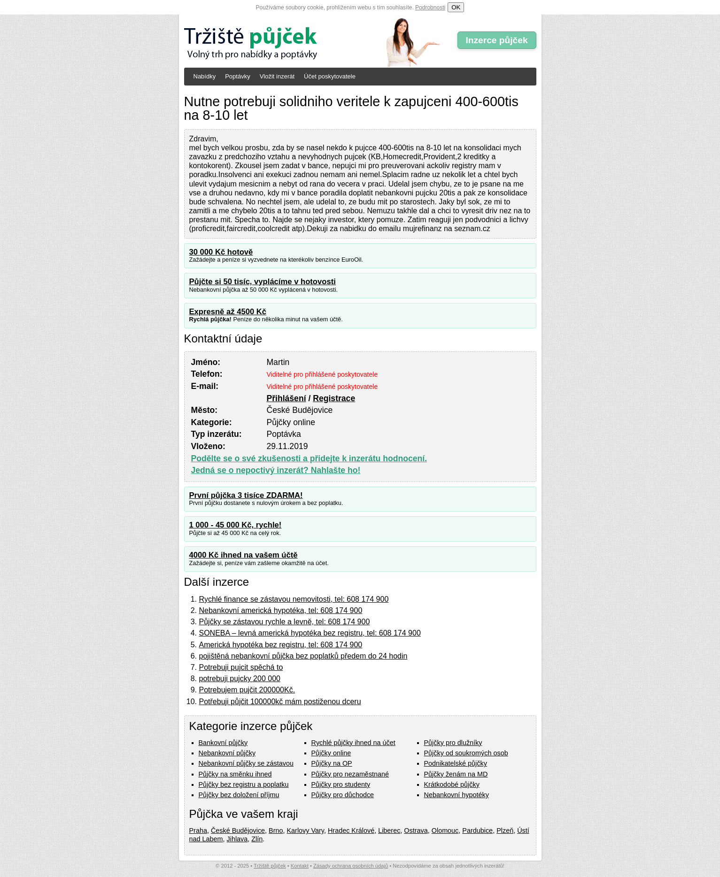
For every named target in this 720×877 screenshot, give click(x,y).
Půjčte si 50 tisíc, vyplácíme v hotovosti (262, 281)
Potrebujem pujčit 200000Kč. (247, 690)
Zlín (257, 839)
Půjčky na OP (331, 763)
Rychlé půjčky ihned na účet (353, 742)
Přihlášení (286, 398)
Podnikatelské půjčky (455, 763)
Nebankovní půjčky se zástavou (246, 763)
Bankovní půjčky (223, 742)
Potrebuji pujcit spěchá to (241, 667)
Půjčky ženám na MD (456, 774)
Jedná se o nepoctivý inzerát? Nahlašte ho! (276, 470)
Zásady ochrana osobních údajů (350, 866)
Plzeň (504, 830)
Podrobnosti (430, 7)
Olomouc (445, 830)
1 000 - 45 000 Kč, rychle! (235, 524)
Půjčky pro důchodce (342, 795)
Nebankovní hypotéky (456, 795)
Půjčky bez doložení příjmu (239, 795)
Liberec (389, 830)
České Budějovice (238, 830)
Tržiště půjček (270, 866)
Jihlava (237, 839)
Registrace (334, 398)
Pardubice (477, 830)
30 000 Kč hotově (221, 252)
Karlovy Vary (305, 830)
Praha (198, 830)
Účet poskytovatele (330, 76)
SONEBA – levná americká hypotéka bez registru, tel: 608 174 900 (310, 633)
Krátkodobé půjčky (452, 784)
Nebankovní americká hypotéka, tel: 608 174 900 (281, 610)
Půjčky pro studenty (341, 784)
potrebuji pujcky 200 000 (239, 679)
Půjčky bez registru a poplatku (244, 784)
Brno (276, 830)
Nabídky (205, 76)
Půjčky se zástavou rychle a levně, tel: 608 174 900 (284, 622)
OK (455, 7)
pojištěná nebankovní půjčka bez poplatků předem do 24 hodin (303, 656)
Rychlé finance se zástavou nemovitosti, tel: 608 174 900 (294, 599)
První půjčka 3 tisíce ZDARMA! (246, 495)
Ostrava (415, 830)
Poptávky (237, 76)
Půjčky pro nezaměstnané (350, 774)
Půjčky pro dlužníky (453, 742)
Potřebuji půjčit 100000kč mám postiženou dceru (280, 702)
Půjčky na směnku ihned (235, 774)
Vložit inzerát (277, 76)
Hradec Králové (351, 830)
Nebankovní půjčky (227, 753)
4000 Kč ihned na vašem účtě (243, 555)
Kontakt (300, 866)
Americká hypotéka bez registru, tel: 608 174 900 (281, 645)
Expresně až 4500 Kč (228, 311)
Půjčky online (331, 753)
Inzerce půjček (496, 40)
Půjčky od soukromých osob (466, 753)
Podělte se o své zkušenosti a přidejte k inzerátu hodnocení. (309, 458)
